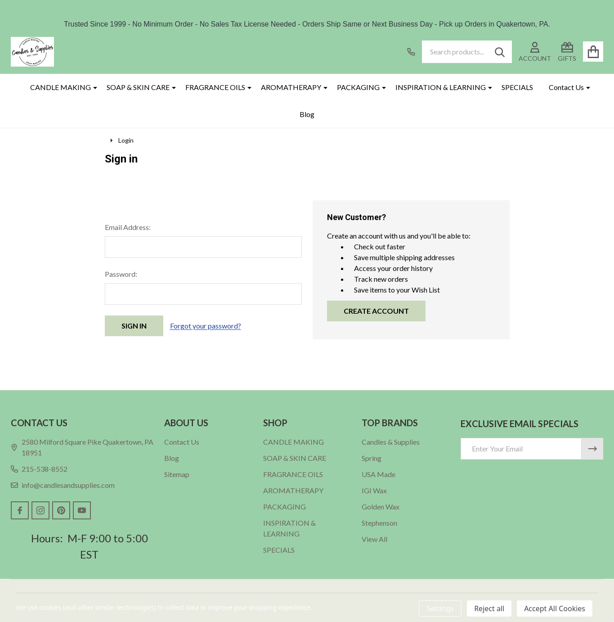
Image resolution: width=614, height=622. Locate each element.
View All (374, 539)
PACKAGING (358, 87)
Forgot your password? (205, 325)
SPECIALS (517, 87)
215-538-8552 (39, 468)
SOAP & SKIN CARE (138, 87)
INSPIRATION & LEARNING (440, 87)
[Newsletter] (592, 449)
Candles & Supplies (391, 441)
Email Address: (128, 227)
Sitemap (176, 474)
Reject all (489, 608)
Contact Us (566, 87)
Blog (307, 114)
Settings (440, 608)
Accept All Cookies (554, 608)
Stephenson (379, 522)
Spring (371, 458)
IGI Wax (374, 490)
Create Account (376, 310)
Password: (121, 274)
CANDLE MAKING (60, 87)
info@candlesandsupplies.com (63, 485)
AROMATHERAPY (291, 87)
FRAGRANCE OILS (215, 87)
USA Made (378, 474)
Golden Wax (380, 506)
